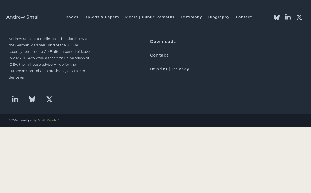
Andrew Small (23, 17)
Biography (218, 17)
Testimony (191, 17)
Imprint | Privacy (169, 68)
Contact (244, 17)
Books (72, 17)
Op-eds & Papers (101, 17)
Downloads (163, 41)
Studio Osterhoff (48, 120)
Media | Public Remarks (149, 17)
